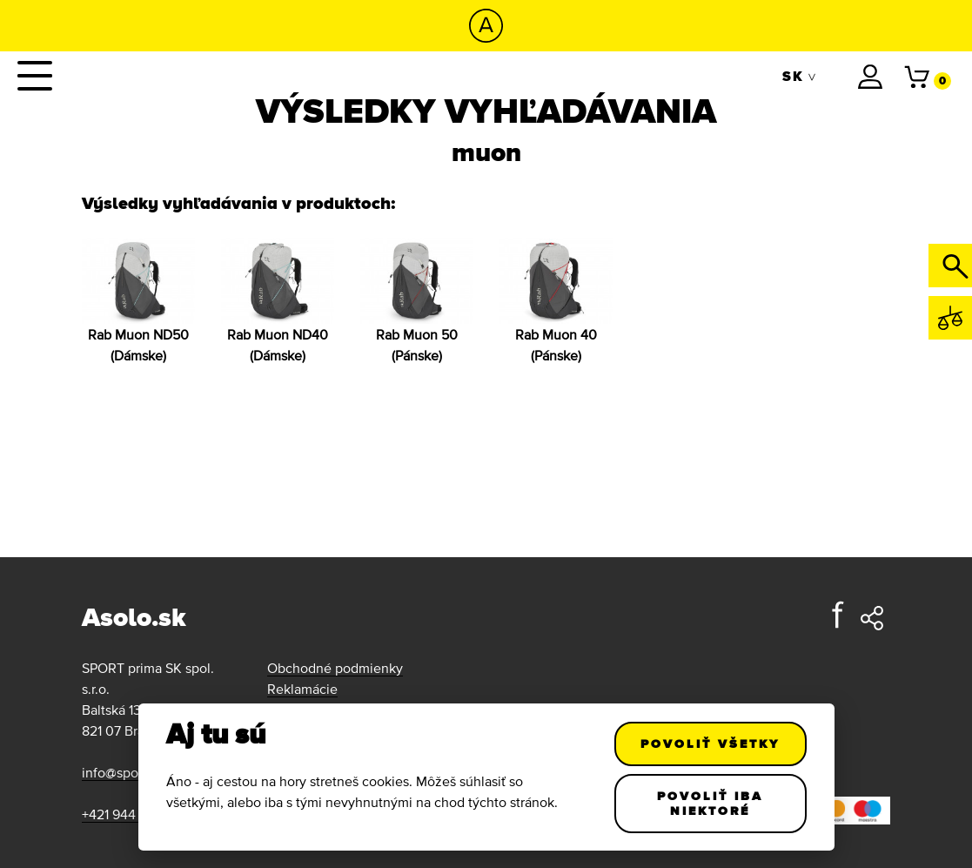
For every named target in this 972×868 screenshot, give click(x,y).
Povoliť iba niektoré (710, 803)
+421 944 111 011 (127, 814)
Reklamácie (302, 688)
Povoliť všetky (710, 743)
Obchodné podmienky (335, 668)
